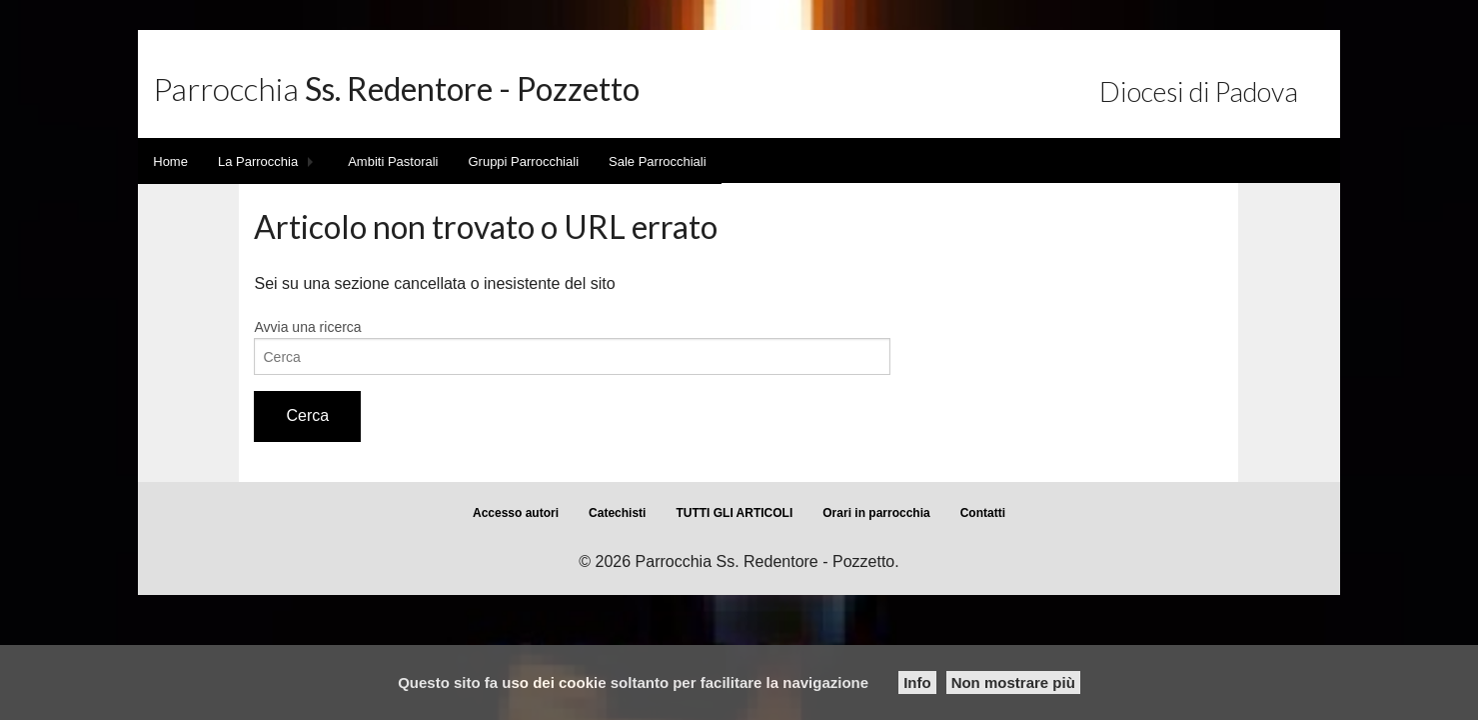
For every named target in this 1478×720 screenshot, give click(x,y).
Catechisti (617, 513)
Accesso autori (516, 513)
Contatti (982, 513)
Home (170, 161)
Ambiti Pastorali (393, 161)
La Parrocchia (258, 161)
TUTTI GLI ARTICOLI (734, 513)
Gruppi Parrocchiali (523, 161)
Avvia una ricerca (307, 327)
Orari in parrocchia (875, 513)
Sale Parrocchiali (658, 161)
